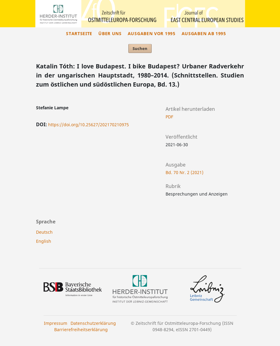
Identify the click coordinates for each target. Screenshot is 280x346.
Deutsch (44, 232)
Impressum (55, 323)
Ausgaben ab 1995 (204, 33)
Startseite (79, 33)
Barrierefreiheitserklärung (81, 329)
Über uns (110, 33)
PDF (169, 117)
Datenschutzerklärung (93, 323)
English (43, 241)
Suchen (140, 48)
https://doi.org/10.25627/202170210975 (88, 124)
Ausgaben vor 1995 (152, 33)
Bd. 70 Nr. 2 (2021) (184, 172)
